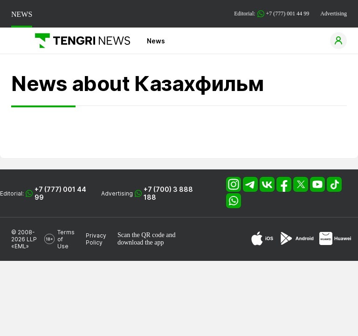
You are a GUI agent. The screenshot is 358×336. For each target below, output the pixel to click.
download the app (140, 242)
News (156, 41)
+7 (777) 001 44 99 (60, 193)
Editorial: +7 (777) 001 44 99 (271, 13)
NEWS (21, 14)
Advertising (333, 13)
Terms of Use (66, 239)
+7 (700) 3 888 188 (168, 193)
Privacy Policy (96, 239)
